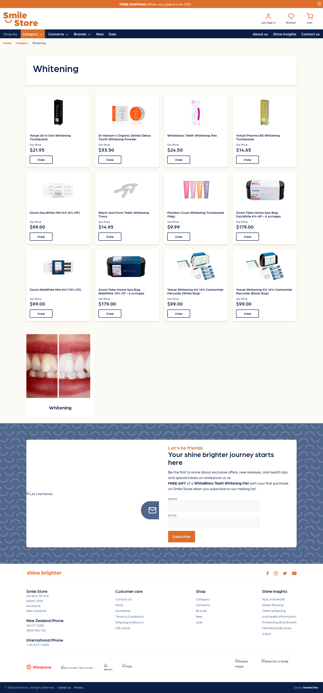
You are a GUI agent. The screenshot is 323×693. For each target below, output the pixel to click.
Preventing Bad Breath (279, 622)
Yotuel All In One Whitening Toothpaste (50, 137)
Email (172, 515)
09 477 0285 (35, 625)
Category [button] (32, 34)
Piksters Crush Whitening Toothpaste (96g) (195, 214)
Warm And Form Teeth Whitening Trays (123, 214)
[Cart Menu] (310, 19)
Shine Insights (284, 34)
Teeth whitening (274, 611)
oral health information (279, 616)
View (41, 160)
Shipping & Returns (129, 622)
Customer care (129, 591)
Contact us (310, 34)
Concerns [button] (58, 34)
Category (203, 599)
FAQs (119, 605)
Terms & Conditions (129, 616)
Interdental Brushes (277, 628)
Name (172, 499)
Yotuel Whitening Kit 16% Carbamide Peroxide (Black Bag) (264, 291)
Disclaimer (123, 611)
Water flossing (272, 605)
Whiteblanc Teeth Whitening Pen (192, 135)
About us (260, 34)
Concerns (203, 605)
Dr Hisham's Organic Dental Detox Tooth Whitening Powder (124, 137)
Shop (201, 591)
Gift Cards (122, 628)
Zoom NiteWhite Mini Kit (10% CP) (55, 289)
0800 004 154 (36, 630)
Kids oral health (273, 599)
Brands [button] (82, 34)
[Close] (319, 3)
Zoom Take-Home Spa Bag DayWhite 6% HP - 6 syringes (258, 214)
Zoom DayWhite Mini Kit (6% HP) (55, 212)
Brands (201, 611)
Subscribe (182, 536)
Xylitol (266, 634)
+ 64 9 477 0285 (37, 644)
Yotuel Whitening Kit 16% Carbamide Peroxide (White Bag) (195, 291)
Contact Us (123, 599)
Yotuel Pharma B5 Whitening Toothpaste (258, 137)
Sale (112, 34)
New (100, 34)
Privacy (78, 687)
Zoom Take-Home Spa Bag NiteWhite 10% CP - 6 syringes (121, 291)
